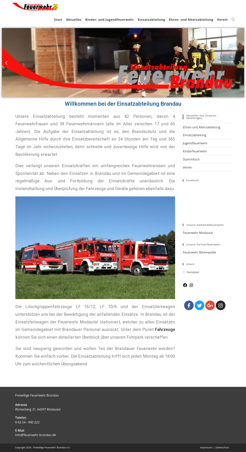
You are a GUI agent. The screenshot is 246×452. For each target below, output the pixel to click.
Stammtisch (191, 159)
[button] (6, 62)
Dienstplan (193, 272)
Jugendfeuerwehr (195, 143)
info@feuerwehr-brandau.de (35, 435)
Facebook (192, 180)
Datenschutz (222, 447)
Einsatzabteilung (194, 135)
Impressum (206, 447)
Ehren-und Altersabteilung (201, 127)
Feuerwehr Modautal (198, 233)
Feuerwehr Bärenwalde (199, 252)
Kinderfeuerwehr (195, 151)
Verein (187, 167)
